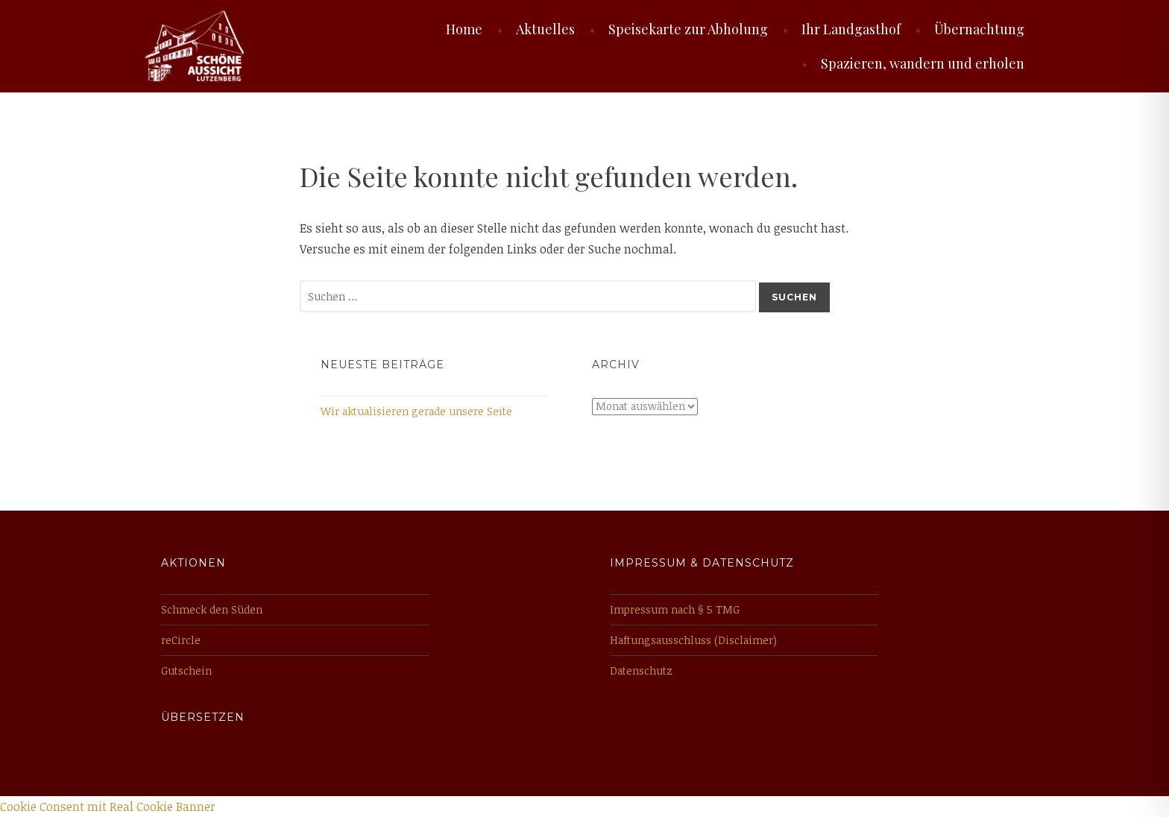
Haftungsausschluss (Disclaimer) (693, 640)
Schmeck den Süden (211, 609)
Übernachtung (979, 29)
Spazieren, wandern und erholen (922, 63)
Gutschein (186, 670)
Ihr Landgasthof (851, 29)
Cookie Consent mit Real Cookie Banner (107, 806)
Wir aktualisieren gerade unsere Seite (416, 411)
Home (464, 29)
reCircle (181, 640)
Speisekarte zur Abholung (688, 29)
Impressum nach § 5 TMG (675, 609)
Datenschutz (641, 670)
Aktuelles (545, 29)
